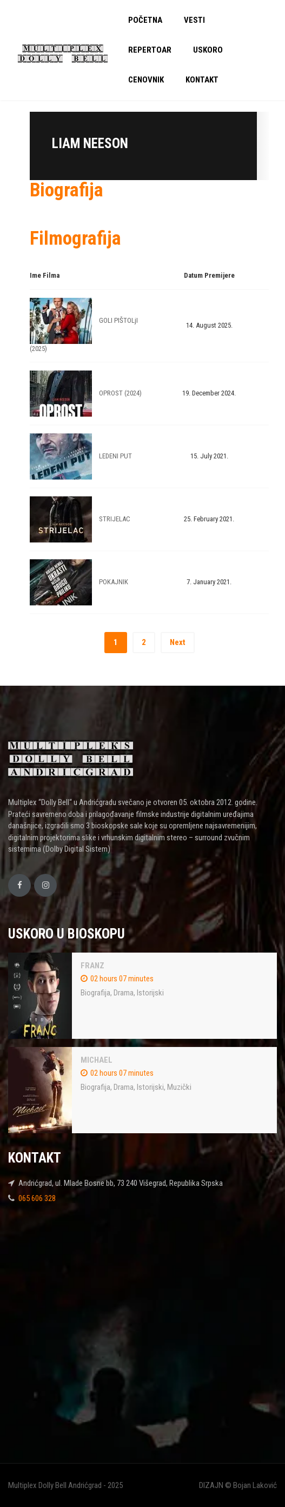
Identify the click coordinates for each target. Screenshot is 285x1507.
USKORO (208, 50)
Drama (124, 993)
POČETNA (145, 20)
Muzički (179, 1087)
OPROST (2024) (120, 393)
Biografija (95, 993)
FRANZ (92, 965)
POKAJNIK (113, 582)
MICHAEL (96, 1060)
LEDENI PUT (115, 456)
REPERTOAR (149, 50)
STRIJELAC (114, 519)
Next (177, 642)
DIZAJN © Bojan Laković (238, 1485)
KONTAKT (201, 80)
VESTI (194, 20)
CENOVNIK (146, 80)
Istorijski (150, 993)
